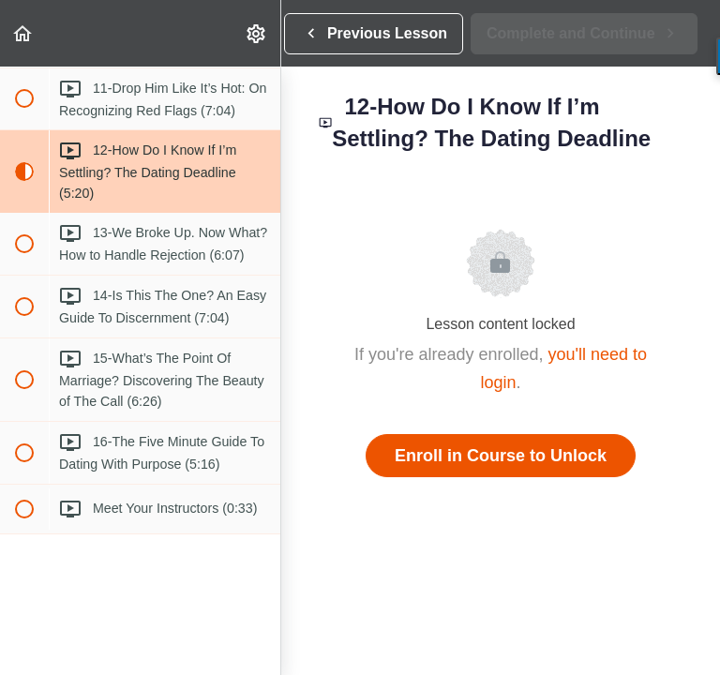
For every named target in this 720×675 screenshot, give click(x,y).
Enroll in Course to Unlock (501, 455)
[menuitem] (256, 33)
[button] (23, 33)
